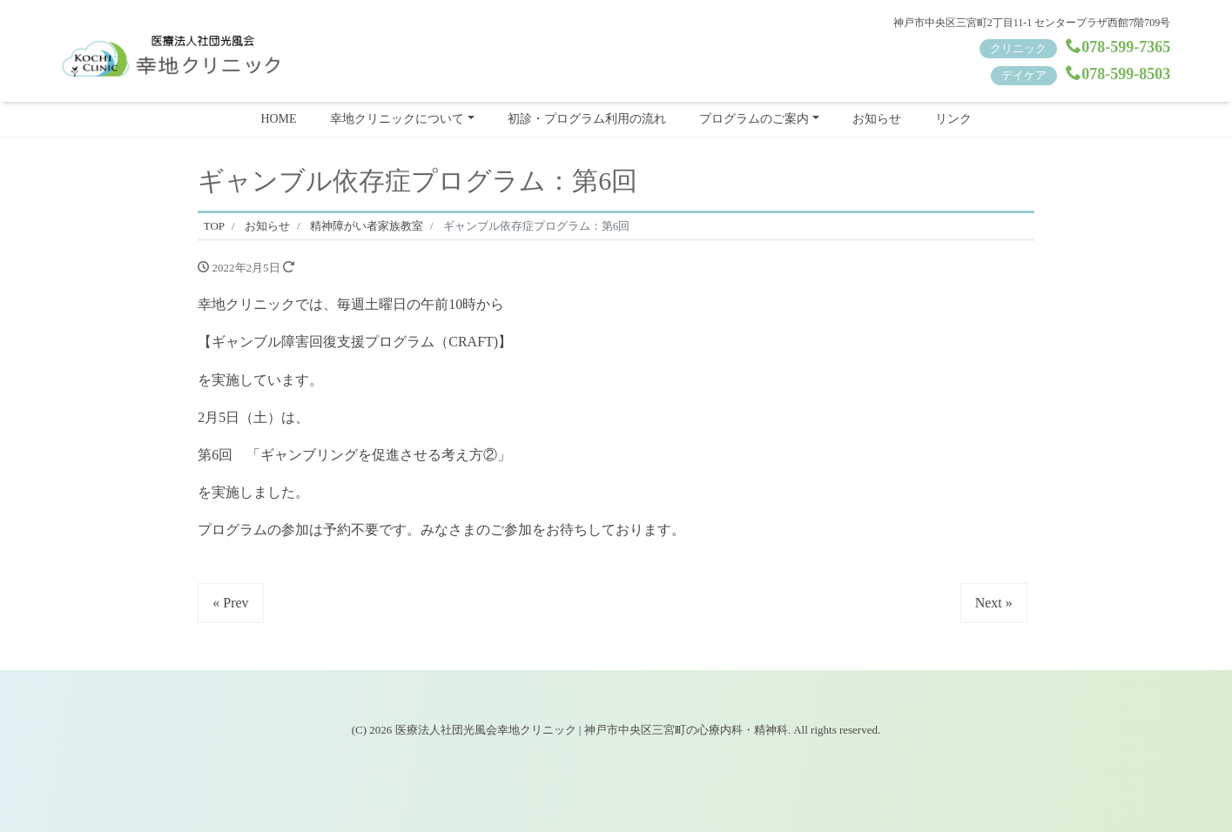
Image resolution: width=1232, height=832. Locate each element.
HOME (278, 118)
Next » (994, 602)
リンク (953, 118)
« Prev (230, 602)
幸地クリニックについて (397, 118)
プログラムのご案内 (754, 118)
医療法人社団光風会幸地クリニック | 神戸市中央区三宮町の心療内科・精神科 (591, 729)
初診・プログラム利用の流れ (587, 118)
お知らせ (876, 118)
